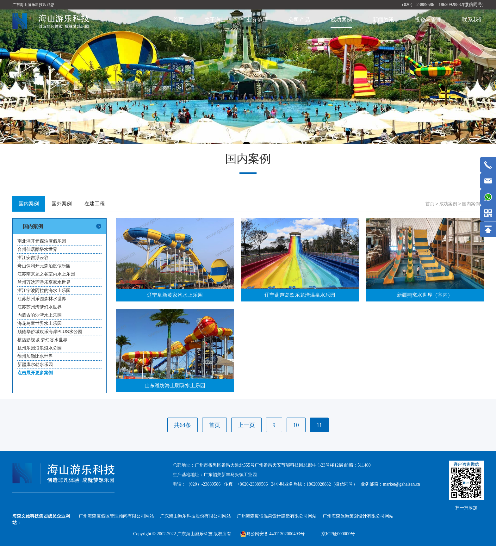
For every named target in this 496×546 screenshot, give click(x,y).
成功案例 (341, 20)
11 (319, 425)
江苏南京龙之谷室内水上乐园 (46, 273)
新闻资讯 (383, 20)
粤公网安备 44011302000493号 (272, 533)
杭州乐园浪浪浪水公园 (39, 348)
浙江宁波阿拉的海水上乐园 (44, 290)
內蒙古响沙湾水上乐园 (39, 315)
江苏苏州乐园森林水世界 (41, 298)
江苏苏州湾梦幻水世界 (39, 306)
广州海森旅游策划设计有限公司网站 (358, 516)
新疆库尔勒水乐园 (35, 364)
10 (296, 425)
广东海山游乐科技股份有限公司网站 (195, 516)
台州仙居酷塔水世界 (37, 249)
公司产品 (299, 20)
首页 (178, 20)
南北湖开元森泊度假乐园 (41, 241)
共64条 (182, 425)
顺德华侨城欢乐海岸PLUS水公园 (49, 331)
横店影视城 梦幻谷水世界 (42, 339)
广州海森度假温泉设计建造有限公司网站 (277, 516)
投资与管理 (428, 20)
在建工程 (94, 203)
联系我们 (473, 20)
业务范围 (257, 20)
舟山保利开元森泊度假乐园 (44, 265)
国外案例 (62, 203)
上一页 (246, 425)
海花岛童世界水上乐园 (39, 323)
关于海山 (215, 20)
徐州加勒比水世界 (35, 356)
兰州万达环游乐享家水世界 (44, 282)
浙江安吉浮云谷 (32, 257)
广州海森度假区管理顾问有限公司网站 (116, 516)
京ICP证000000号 (338, 533)
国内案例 (471, 203)
